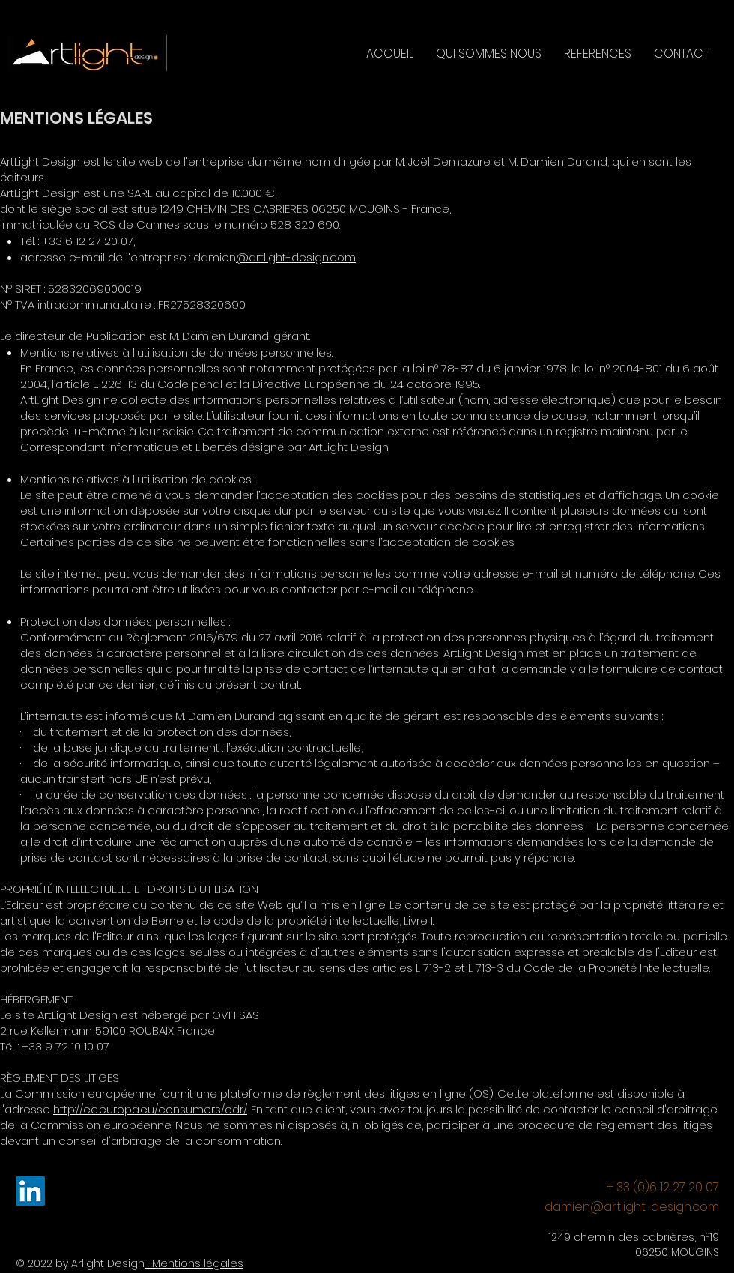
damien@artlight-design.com (632, 1206)
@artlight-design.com (296, 257)
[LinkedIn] (30, 1191)
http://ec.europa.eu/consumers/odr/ (150, 1109)
